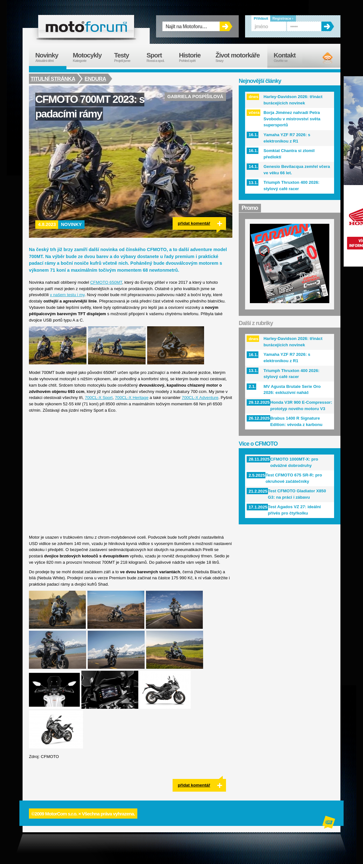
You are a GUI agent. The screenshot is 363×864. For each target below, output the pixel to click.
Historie (194, 57)
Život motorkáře (241, 57)
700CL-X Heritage (131, 397)
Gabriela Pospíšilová (195, 96)
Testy (127, 57)
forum (86, 26)
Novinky (71, 224)
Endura (96, 79)
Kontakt (289, 57)
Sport (160, 57)
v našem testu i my (67, 294)
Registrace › (282, 18)
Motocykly (90, 57)
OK (226, 26)
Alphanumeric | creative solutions (329, 823)
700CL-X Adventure (200, 397)
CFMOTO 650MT (106, 282)
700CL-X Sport (99, 397)
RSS (322, 58)
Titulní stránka (53, 79)
